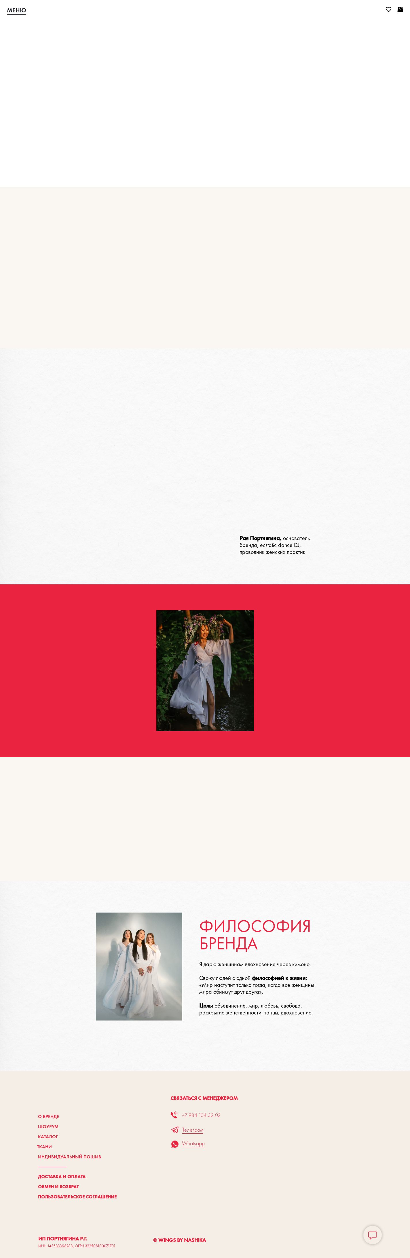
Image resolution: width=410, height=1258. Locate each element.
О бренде (48, 1116)
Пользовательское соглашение (77, 1197)
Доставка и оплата (62, 1177)
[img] (205, 10)
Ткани (44, 1147)
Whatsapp (193, 1143)
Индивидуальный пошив (69, 1157)
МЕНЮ (16, 10)
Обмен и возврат (58, 1187)
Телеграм (192, 1129)
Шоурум (48, 1127)
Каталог (48, 1137)
